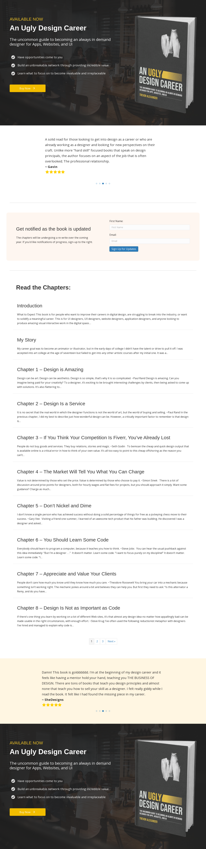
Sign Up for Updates (124, 249)
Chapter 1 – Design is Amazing (50, 369)
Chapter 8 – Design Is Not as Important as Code (68, 608)
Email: (112, 235)
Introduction (29, 305)
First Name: (116, 221)
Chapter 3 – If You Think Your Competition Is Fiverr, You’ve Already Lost (93, 437)
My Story (26, 339)
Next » (111, 641)
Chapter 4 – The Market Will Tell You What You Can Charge (80, 471)
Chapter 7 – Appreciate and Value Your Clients (66, 573)
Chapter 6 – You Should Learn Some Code (63, 539)
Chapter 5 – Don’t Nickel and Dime (54, 505)
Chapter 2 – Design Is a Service (51, 403)
